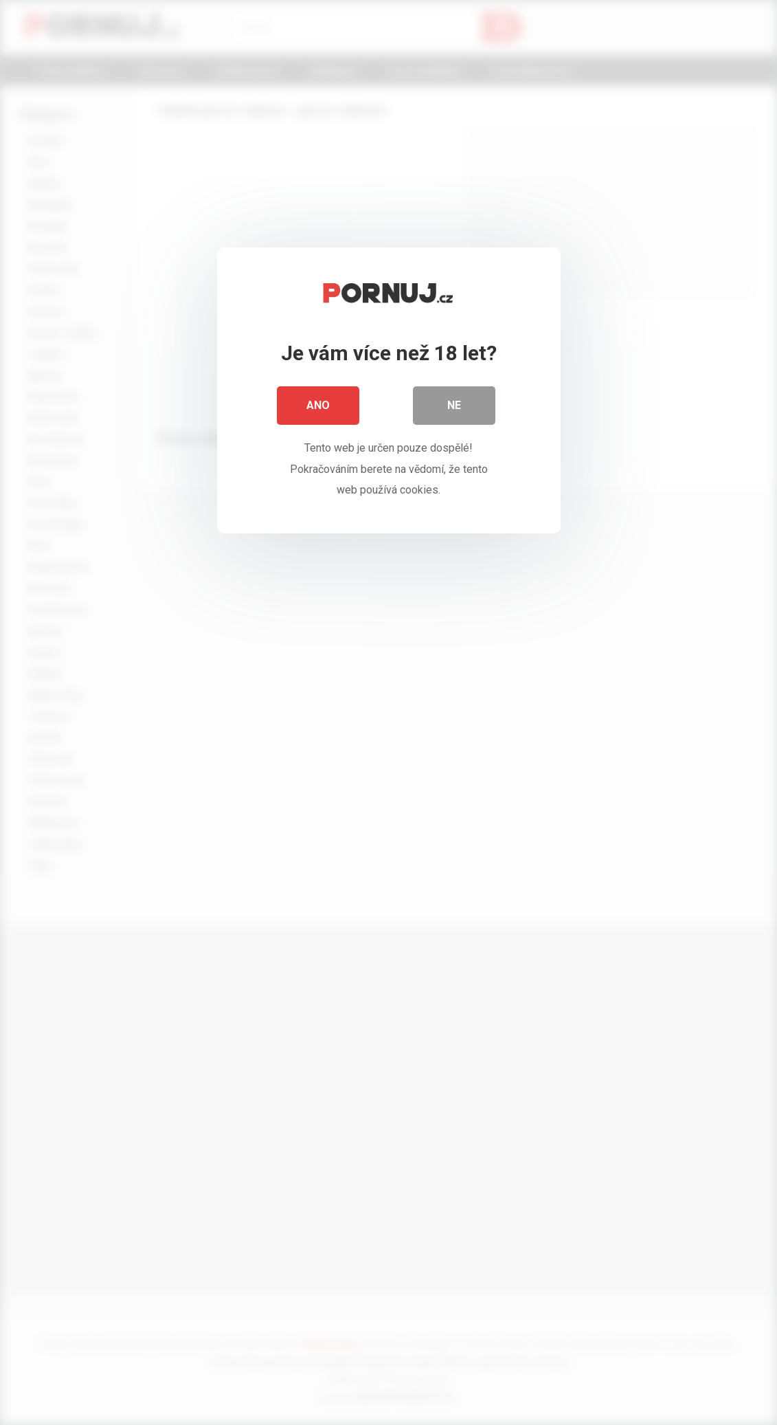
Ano (318, 405)
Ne (454, 405)
